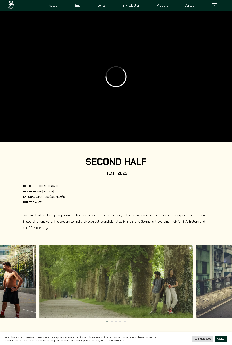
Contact (190, 5)
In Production (131, 5)
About (53, 5)
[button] (107, 321)
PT (215, 5)
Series (101, 5)
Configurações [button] (202, 338)
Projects (162, 5)
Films (77, 5)
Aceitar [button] (221, 338)
